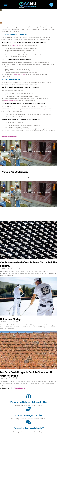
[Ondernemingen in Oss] (28, 409)
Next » (21, 388)
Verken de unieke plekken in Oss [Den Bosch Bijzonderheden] (28, 402)
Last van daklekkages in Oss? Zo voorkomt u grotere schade (26, 374)
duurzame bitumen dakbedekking (36, 109)
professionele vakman (10, 100)
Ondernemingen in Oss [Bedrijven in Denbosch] (28, 415)
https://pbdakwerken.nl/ (9, 136)
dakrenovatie (16, 45)
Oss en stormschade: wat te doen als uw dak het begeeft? (28, 264)
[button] (51, 5)
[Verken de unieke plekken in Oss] (28, 396)
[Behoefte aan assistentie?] (28, 422)
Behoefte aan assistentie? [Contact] (28, 428)
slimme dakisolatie (19, 74)
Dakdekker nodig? (10, 319)
